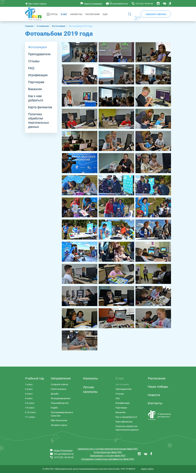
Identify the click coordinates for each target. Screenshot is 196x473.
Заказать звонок (156, 14)
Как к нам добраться (35, 98)
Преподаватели (39, 54)
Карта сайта (147, 469)
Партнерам (36, 82)
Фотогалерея (37, 47)
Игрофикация (38, 75)
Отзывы (33, 61)
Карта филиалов (40, 107)
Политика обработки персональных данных (38, 120)
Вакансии (35, 89)
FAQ (31, 68)
